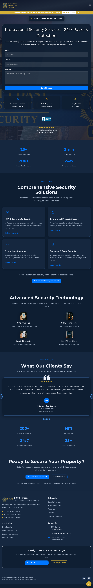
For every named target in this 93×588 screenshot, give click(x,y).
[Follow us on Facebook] (84, 582)
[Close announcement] (78, 12)
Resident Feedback (55, 519)
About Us (51, 512)
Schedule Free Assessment (34, 566)
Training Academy (54, 508)
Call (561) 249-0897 (62, 566)
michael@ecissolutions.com (61, 536)
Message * (8, 69)
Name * (7, 50)
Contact (51, 515)
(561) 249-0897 (56, 532)
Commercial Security (9, 533)
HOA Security (7, 530)
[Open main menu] (89, 5)
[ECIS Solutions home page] (9, 5)
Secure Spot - (69, 12)
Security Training (8, 540)
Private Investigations (10, 537)
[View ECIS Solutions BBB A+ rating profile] (46, 123)
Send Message (46, 88)
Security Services (54, 505)
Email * (7, 60)
